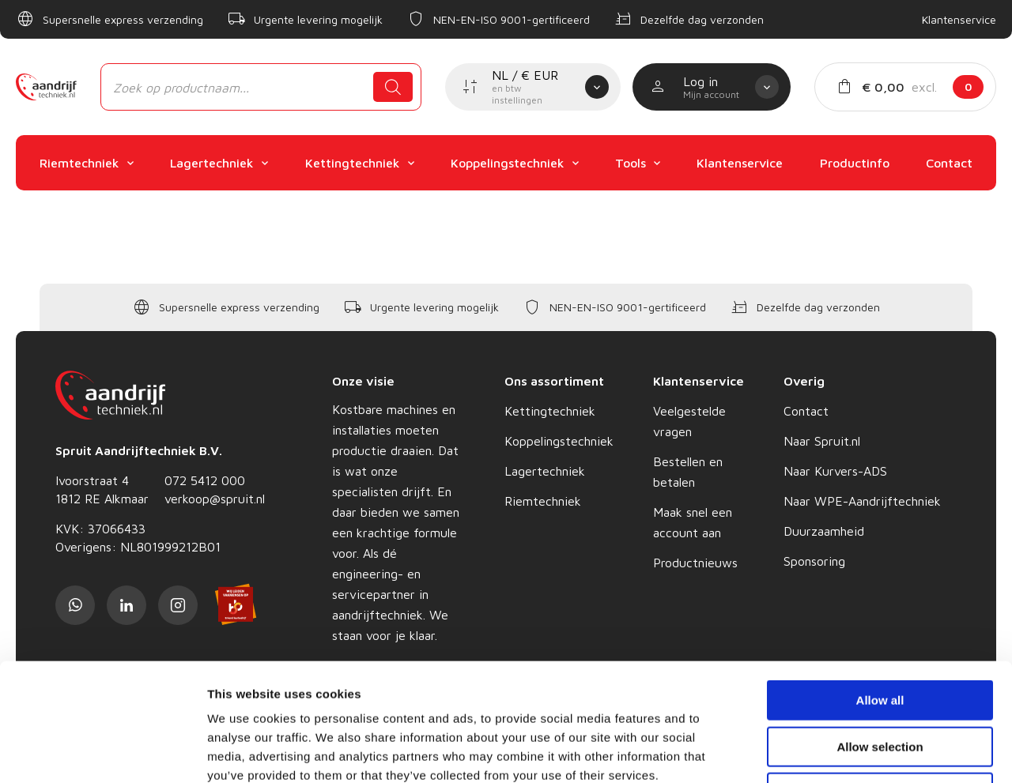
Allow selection (879, 636)
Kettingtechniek (549, 411)
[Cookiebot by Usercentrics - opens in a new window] (102, 752)
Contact (806, 411)
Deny (880, 682)
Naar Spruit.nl (822, 441)
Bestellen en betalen (688, 471)
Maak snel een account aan (692, 522)
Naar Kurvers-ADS (835, 471)
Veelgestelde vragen (689, 421)
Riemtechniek (542, 501)
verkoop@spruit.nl (214, 498)
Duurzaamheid (824, 531)
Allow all (880, 590)
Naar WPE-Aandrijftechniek (862, 501)
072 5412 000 (204, 480)
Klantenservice (959, 19)
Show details (830, 752)
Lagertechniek (544, 471)
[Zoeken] (393, 87)
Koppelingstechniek (559, 441)
